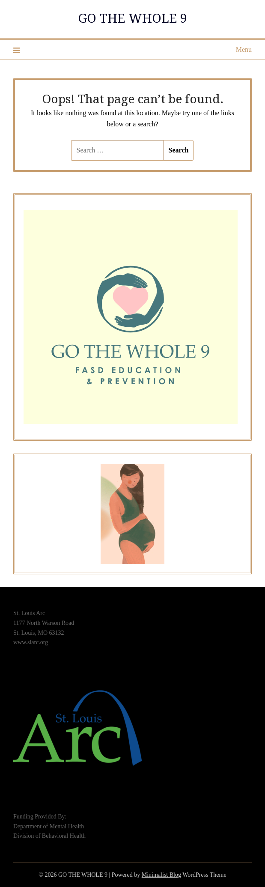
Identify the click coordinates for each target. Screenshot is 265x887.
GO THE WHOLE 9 (132, 17)
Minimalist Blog (161, 875)
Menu (244, 49)
